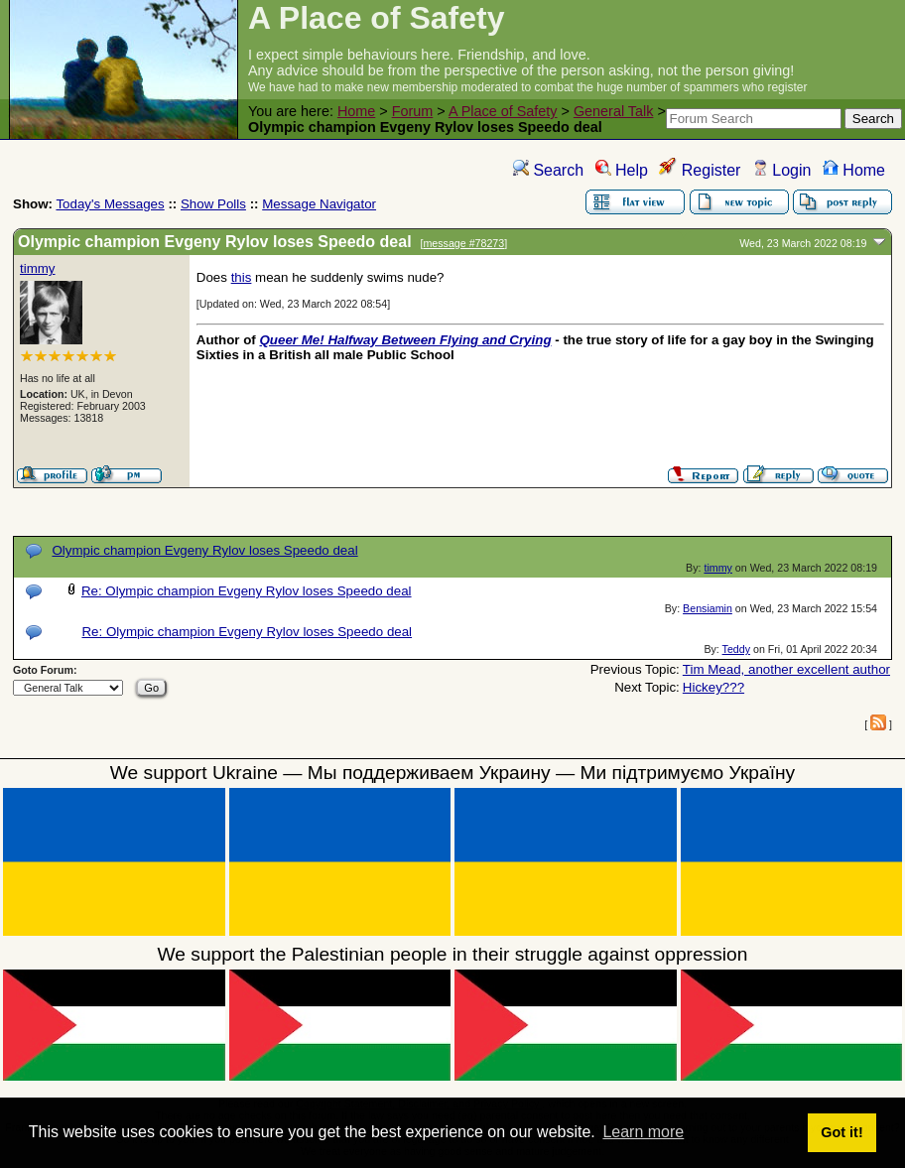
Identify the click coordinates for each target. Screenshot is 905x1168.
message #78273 (463, 243)
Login (782, 170)
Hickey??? (713, 687)
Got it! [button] (841, 1132)
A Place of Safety (503, 111)
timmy (38, 268)
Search (548, 170)
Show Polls (213, 203)
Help (621, 170)
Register (699, 170)
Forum (413, 111)
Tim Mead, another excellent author (786, 669)
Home (356, 111)
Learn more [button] (643, 1131)
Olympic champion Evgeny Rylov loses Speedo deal (204, 550)
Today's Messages (110, 203)
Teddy (736, 649)
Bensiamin (707, 608)
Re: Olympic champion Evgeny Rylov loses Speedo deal (246, 591)
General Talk (614, 111)
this (241, 277)
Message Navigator (319, 203)
